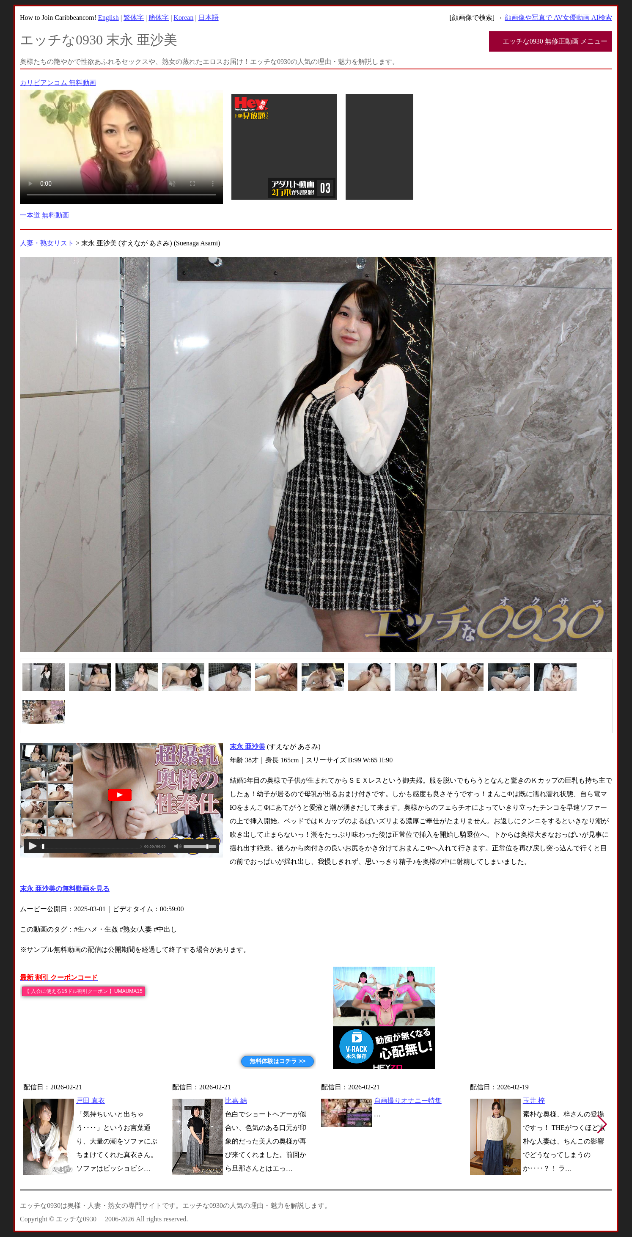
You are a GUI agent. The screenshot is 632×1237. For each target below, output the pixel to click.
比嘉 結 (236, 1100)
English (108, 17)
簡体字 (158, 17)
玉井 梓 (534, 1100)
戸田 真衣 (90, 1100)
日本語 (208, 17)
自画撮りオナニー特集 (408, 1100)
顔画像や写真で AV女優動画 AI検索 (558, 17)
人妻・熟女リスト (47, 243)
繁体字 (134, 17)
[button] (602, 1124)
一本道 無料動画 (44, 215)
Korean (183, 17)
